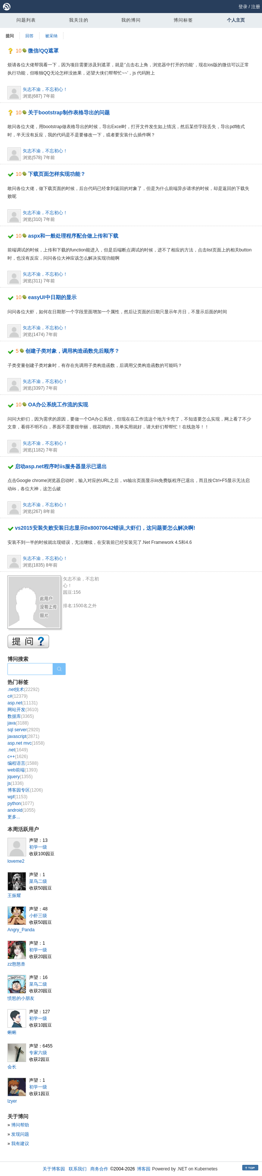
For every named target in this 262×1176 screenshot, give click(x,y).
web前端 (22, 770)
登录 (242, 6)
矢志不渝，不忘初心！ (45, 89)
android (21, 810)
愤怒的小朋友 (20, 998)
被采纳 (51, 36)
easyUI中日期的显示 (52, 297)
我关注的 (78, 20)
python (20, 803)
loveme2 (15, 861)
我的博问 (131, 20)
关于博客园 (54, 1169)
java (18, 723)
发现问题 (20, 1134)
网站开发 (22, 709)
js (15, 783)
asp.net (22, 703)
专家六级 (38, 1052)
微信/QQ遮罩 (43, 51)
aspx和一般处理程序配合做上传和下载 (73, 236)
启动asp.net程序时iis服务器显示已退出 (61, 466)
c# (17, 696)
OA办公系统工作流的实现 (58, 405)
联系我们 (78, 1169)
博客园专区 (25, 790)
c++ (17, 756)
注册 (255, 6)
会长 (11, 1066)
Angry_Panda (21, 929)
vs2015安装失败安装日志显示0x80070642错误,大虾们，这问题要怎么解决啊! (105, 528)
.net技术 (23, 689)
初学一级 (38, 847)
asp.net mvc (25, 743)
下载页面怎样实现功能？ (56, 174)
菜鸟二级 (38, 881)
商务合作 (99, 1169)
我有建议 (20, 1143)
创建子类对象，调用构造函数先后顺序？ (72, 351)
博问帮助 (20, 1125)
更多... (13, 817)
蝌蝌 (11, 1032)
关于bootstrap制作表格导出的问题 (69, 112)
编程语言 (22, 763)
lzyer (12, 1101)
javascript (23, 736)
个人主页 (236, 20)
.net (17, 749)
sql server (23, 729)
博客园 (143, 1169)
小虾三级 (38, 915)
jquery (19, 776)
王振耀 (14, 895)
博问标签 (183, 20)
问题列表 (26, 20)
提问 (10, 36)
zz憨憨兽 (16, 964)
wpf (17, 796)
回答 (29, 36)
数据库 (20, 716)
